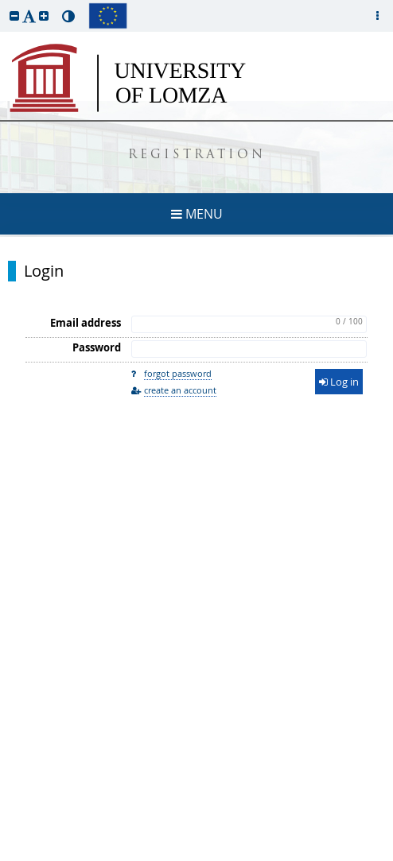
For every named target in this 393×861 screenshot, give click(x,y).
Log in (339, 381)
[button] (14, 15)
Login (44, 271)
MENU (197, 214)
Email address (85, 323)
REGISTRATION (197, 155)
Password (96, 347)
